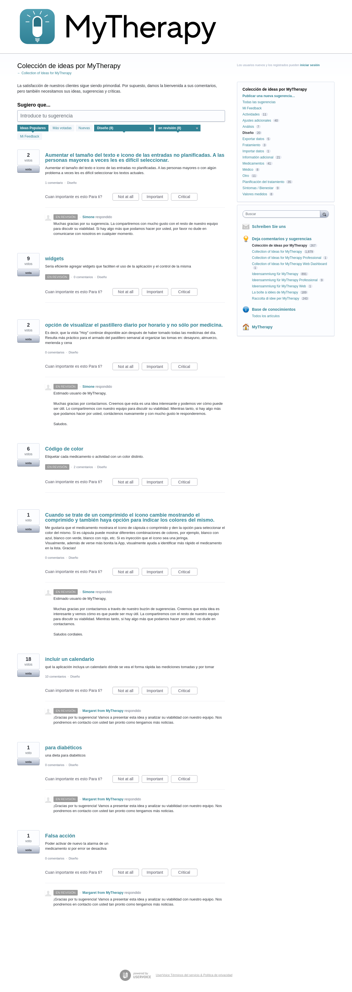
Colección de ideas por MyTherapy (280, 245)
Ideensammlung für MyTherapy (275, 274)
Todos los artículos (266, 316)
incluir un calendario (69, 659)
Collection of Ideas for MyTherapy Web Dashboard (289, 264)
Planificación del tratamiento (263, 182)
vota (28, 169)
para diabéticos (63, 747)
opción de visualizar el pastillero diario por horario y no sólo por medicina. (134, 325)
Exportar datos (253, 139)
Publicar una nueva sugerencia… (269, 96)
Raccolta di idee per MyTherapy (276, 298)
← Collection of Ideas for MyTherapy (44, 73)
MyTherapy (262, 327)
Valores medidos (255, 194)
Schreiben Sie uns (269, 226)
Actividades (251, 114)
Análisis (248, 127)
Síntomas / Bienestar (258, 188)
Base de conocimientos (273, 309)
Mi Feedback (29, 136)
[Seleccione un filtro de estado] (178, 128)
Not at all (128, 197)
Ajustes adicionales (257, 120)
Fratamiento (251, 145)
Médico (248, 170)
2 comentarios (83, 467)
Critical (187, 197)
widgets (54, 258)
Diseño (72, 182)
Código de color (64, 449)
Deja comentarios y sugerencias (282, 239)
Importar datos (253, 151)
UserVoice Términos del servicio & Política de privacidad (194, 975)
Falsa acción (60, 836)
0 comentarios (83, 277)
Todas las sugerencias (259, 102)
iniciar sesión (310, 65)
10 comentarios (55, 676)
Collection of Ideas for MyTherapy (277, 252)
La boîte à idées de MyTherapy (275, 292)
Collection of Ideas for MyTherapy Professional (287, 258)
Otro (246, 176)
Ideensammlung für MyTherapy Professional (285, 280)
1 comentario (54, 182)
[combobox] (282, 214)
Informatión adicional (258, 157)
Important (157, 197)
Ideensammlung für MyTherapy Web (279, 286)
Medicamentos (253, 163)
